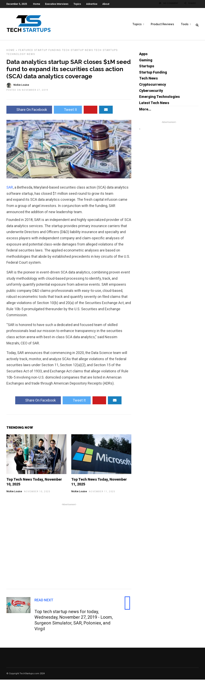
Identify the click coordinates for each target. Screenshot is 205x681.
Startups (146, 67)
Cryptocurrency (152, 86)
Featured (25, 51)
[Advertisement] (68, 547)
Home (36, 4)
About (105, 4)
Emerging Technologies (159, 98)
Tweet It (68, 111)
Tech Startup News (77, 51)
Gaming (145, 61)
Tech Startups (106, 51)
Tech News (148, 80)
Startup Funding (47, 51)
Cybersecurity (151, 92)
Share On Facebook (29, 111)
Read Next (43, 601)
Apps (143, 55)
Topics (77, 4)
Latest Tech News (154, 104)
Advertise (91, 4)
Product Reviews (162, 24)
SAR (9, 189)
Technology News (20, 55)
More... (145, 110)
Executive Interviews (56, 4)
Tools (184, 24)
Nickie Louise (14, 492)
